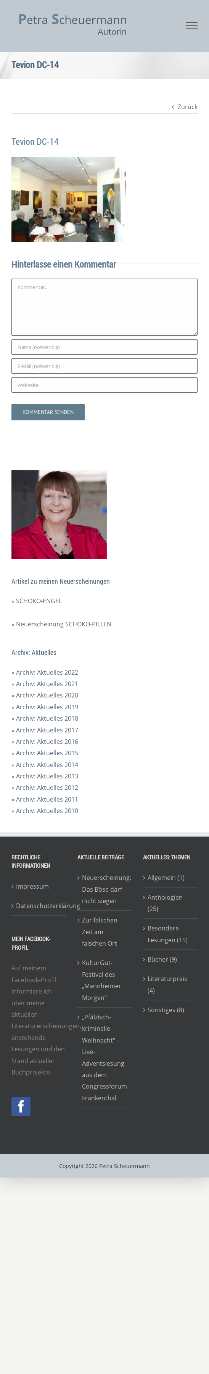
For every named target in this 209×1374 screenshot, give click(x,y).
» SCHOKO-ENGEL (36, 601)
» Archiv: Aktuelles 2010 (44, 811)
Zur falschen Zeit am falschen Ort (99, 932)
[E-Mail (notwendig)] (104, 366)
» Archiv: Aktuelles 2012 (44, 787)
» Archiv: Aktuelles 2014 (44, 765)
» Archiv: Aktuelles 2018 (44, 718)
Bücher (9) (162, 959)
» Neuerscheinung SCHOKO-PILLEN (61, 624)
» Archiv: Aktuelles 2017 (44, 730)
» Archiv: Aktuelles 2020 (44, 695)
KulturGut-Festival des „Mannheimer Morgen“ (101, 980)
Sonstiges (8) (166, 1010)
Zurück (188, 107)
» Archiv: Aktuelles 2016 (44, 741)
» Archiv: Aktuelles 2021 (44, 684)
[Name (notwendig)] (104, 347)
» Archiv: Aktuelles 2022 (44, 672)
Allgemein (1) (166, 877)
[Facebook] (21, 1106)
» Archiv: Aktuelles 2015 (44, 753)
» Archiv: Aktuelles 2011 (44, 799)
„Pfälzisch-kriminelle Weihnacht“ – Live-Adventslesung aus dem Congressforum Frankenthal (104, 1057)
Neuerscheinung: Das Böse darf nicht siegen (105, 889)
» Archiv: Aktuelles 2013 (44, 776)
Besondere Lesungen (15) (168, 934)
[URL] (104, 385)
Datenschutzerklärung (39, 906)
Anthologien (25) (165, 903)
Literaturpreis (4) (167, 984)
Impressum (32, 886)
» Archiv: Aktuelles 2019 (44, 707)
